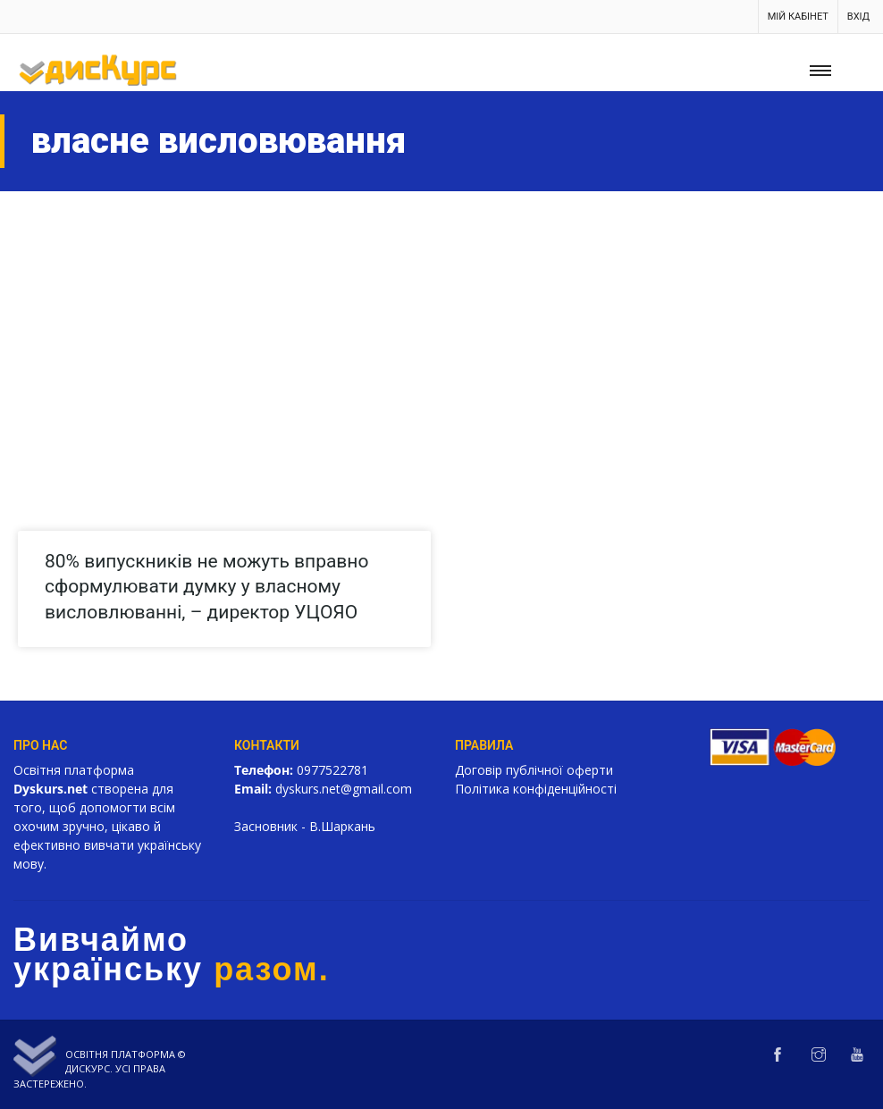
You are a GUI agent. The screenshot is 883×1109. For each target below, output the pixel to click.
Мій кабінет (798, 16)
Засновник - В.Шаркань (304, 826)
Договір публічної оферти (534, 769)
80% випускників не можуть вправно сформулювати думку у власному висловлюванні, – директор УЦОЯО (206, 586)
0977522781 (332, 769)
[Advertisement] (441, 325)
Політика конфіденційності (536, 788)
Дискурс (87, 1068)
